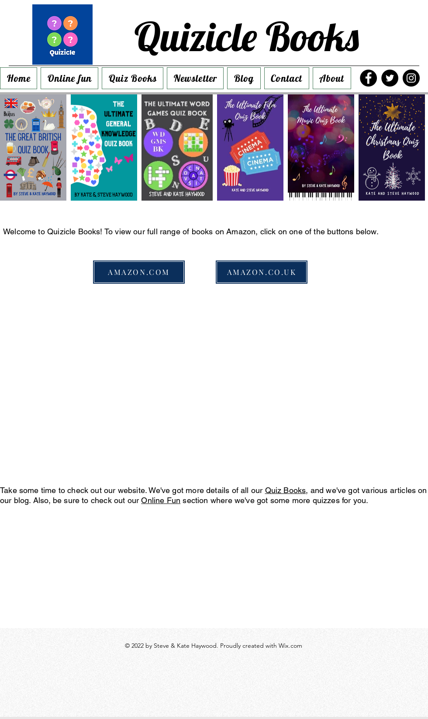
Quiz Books (285, 490)
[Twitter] (389, 78)
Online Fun (160, 500)
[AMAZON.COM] (139, 272)
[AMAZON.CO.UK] (261, 272)
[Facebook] (368, 78)
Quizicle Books (246, 36)
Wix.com (290, 646)
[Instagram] (411, 78)
